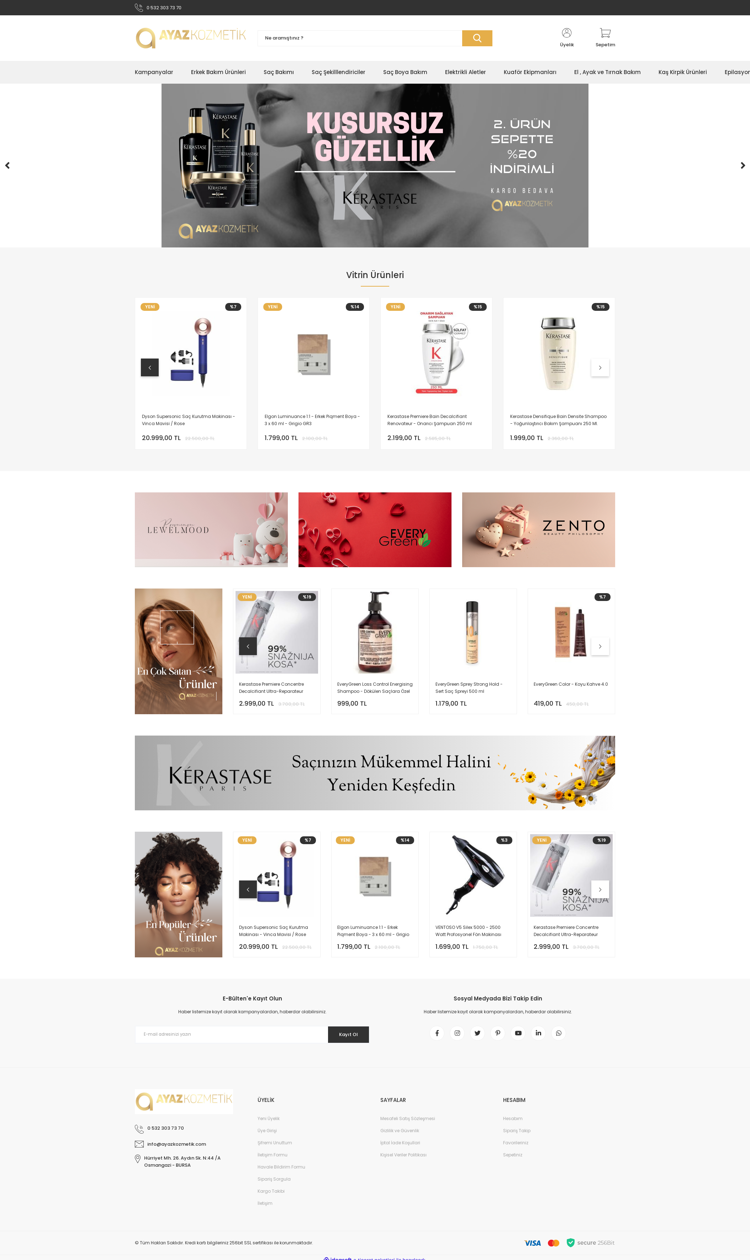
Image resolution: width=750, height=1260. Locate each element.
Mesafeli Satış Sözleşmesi (407, 1123)
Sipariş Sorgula (274, 1184)
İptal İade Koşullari (400, 1147)
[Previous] (7, 167)
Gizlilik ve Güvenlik (399, 1135)
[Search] (375, 40)
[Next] (743, 167)
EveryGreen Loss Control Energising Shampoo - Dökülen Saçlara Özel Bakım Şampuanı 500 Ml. (375, 690)
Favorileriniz (515, 1147)
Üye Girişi (267, 1135)
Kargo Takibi (271, 1196)
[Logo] (191, 40)
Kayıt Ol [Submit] (346, 1036)
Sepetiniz (512, 1159)
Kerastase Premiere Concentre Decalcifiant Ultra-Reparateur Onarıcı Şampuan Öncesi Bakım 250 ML (274, 690)
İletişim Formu (272, 1159)
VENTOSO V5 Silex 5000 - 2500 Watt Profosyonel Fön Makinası (468, 932)
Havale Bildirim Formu (281, 1171)
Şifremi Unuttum (275, 1147)
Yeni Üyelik (269, 1123)
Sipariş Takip (516, 1135)
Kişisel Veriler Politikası (403, 1159)
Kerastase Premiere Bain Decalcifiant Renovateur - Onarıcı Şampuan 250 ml (431, 420)
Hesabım (513, 1123)
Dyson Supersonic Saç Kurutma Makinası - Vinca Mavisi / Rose (189, 420)
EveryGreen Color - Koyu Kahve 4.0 (571, 686)
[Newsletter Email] (252, 1036)
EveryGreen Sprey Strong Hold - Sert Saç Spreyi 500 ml (469, 689)
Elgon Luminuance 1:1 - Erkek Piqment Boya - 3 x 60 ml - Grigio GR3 (313, 420)
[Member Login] (566, 40)
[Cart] (605, 40)
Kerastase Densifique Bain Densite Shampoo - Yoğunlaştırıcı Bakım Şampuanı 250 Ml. (558, 421)
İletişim (265, 1208)
